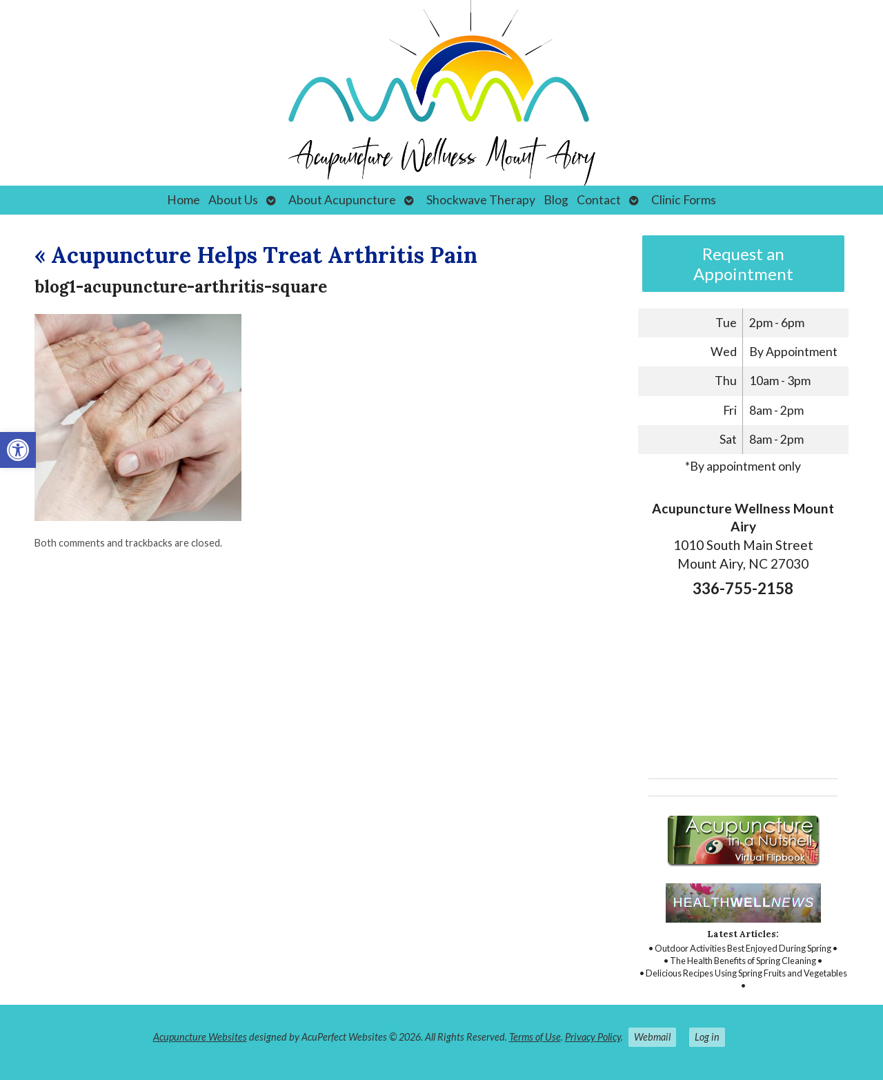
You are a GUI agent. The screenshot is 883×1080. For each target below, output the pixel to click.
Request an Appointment (743, 264)
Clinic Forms (683, 200)
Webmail (652, 1037)
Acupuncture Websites (200, 1037)
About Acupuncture (342, 200)
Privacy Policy (593, 1037)
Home (183, 200)
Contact (599, 200)
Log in (707, 1037)
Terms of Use (535, 1037)
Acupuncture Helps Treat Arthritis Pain (255, 255)
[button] (18, 450)
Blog (556, 200)
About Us (233, 200)
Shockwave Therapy (480, 200)
